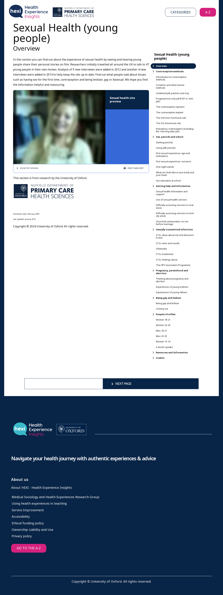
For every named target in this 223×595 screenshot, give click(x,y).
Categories (181, 12)
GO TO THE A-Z (29, 548)
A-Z (207, 12)
